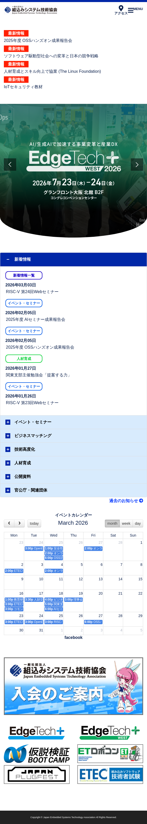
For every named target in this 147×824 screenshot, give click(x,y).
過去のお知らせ (126, 501)
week (126, 523)
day (138, 523)
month (112, 523)
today (34, 523)
